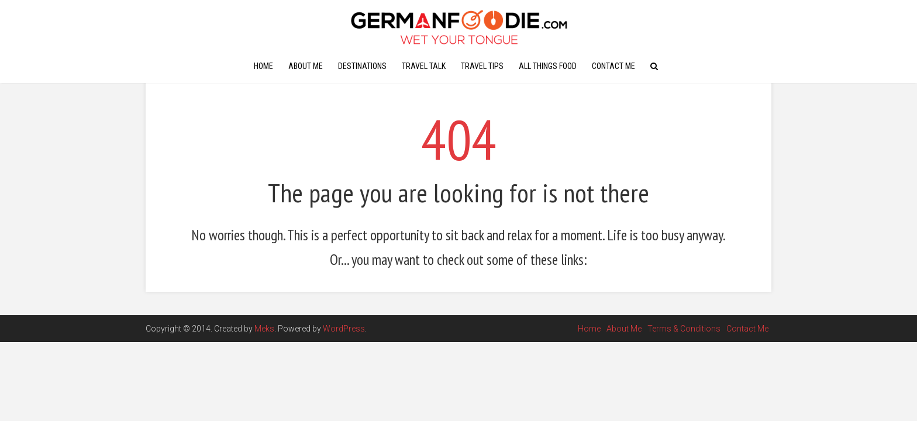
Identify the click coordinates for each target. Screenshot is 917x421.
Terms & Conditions (683, 328)
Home (263, 66)
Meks (264, 328)
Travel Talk (424, 66)
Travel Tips (482, 66)
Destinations (362, 66)
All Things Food (548, 66)
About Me (305, 66)
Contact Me (613, 66)
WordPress (344, 328)
